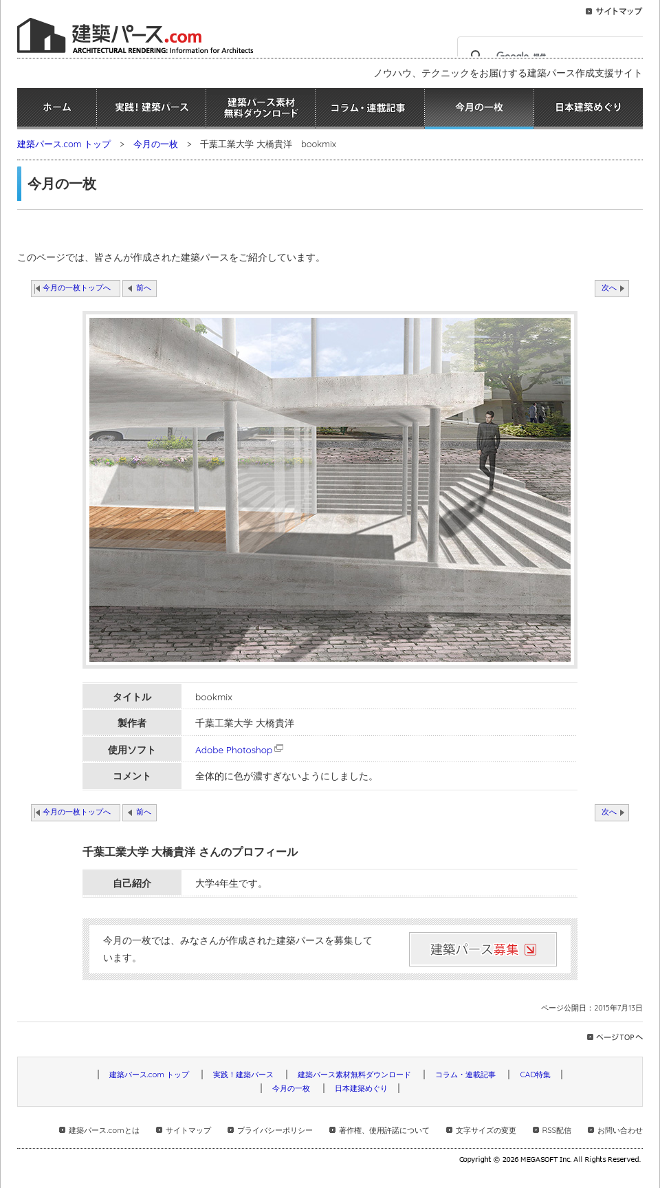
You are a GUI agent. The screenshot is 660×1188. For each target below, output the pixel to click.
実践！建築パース (151, 108)
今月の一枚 (479, 108)
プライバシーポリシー (275, 1130)
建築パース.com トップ (64, 143)
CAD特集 (535, 1074)
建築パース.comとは (104, 1130)
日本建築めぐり (588, 108)
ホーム (56, 108)
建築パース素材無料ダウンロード (260, 108)
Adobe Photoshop (240, 749)
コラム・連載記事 (370, 108)
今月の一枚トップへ (77, 287)
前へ (143, 287)
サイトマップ (188, 1130)
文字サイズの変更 (486, 1130)
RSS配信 (556, 1130)
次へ (609, 287)
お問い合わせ (620, 1130)
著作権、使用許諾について (384, 1130)
